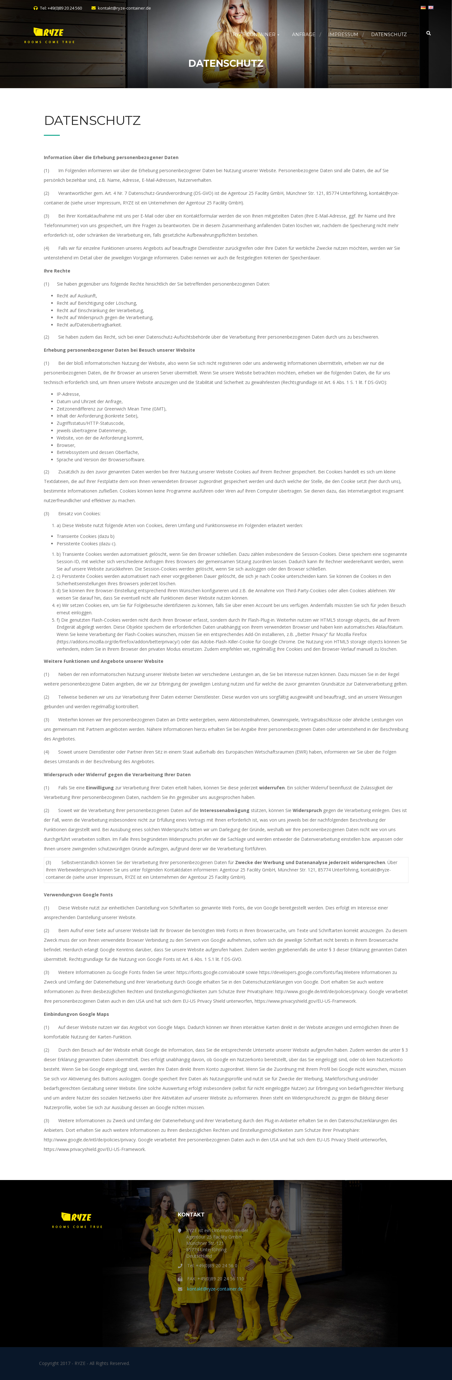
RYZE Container (256, 34)
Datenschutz (389, 34)
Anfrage (303, 34)
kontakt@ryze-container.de (215, 1289)
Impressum (343, 34)
